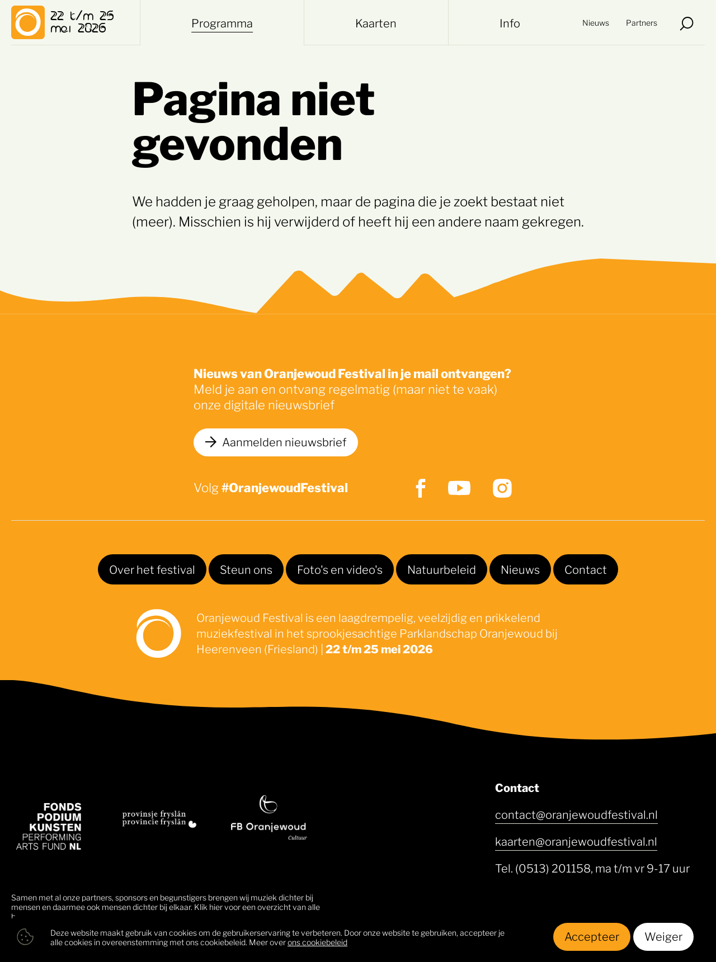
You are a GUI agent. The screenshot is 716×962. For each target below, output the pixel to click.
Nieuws (595, 22)
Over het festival (152, 569)
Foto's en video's (340, 569)
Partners (641, 22)
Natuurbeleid (441, 569)
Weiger (663, 936)
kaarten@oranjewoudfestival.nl (576, 840)
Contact (585, 569)
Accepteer (591, 936)
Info (510, 22)
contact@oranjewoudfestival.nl (576, 814)
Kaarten (376, 22)
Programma (222, 22)
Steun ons (246, 569)
